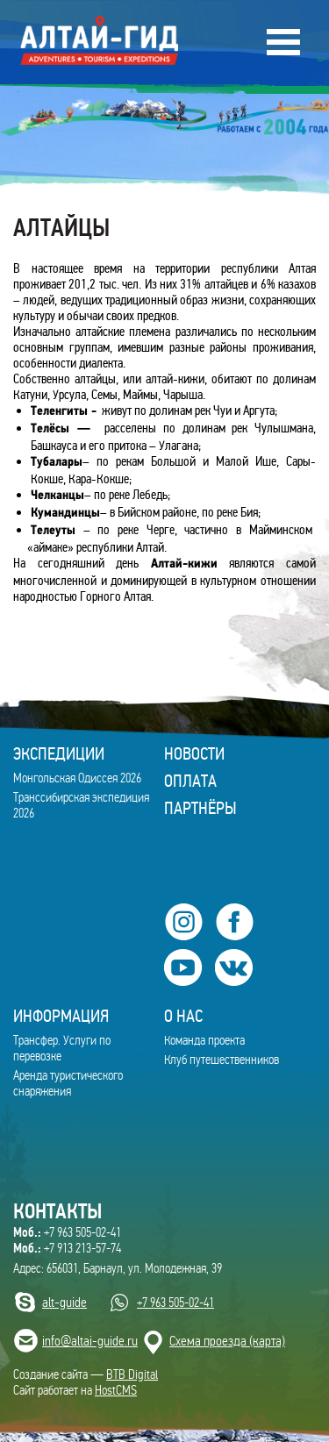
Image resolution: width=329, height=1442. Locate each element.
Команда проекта (204, 1040)
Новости (194, 753)
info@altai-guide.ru (90, 1340)
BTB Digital (132, 1374)
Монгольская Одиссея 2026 (77, 778)
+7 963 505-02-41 (67, 1232)
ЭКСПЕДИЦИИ (58, 753)
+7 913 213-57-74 (67, 1248)
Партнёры (200, 807)
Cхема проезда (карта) (227, 1340)
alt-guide (64, 1302)
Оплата (190, 780)
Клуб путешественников (221, 1059)
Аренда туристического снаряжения (68, 1083)
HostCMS (116, 1390)
